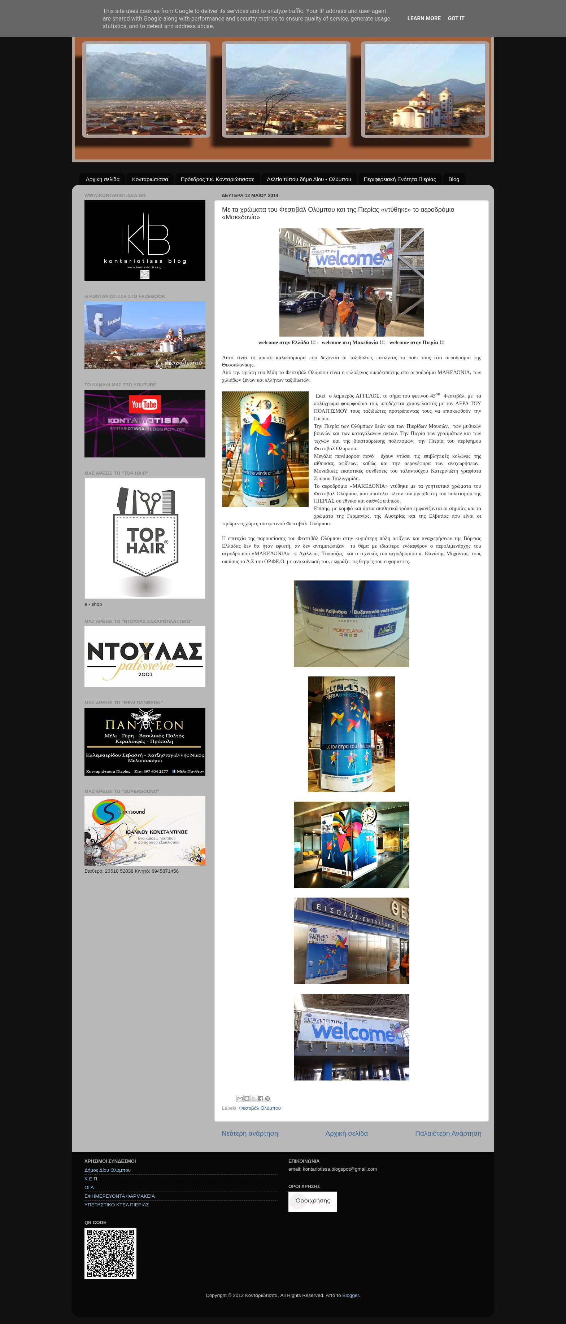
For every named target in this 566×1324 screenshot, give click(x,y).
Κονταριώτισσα (150, 179)
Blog (454, 179)
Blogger (350, 1295)
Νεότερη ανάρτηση (250, 1133)
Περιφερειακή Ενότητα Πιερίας (400, 179)
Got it (456, 18)
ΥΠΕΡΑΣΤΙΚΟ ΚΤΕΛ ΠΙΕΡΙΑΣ (116, 1204)
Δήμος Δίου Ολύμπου (107, 1170)
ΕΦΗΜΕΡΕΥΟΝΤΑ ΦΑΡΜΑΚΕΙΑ (119, 1196)
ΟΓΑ (89, 1187)
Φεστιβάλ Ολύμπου (260, 1108)
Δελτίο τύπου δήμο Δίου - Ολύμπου (309, 179)
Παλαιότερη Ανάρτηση (448, 1133)
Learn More (424, 18)
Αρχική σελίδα (103, 179)
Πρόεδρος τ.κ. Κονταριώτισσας (217, 179)
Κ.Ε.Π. (91, 1178)
